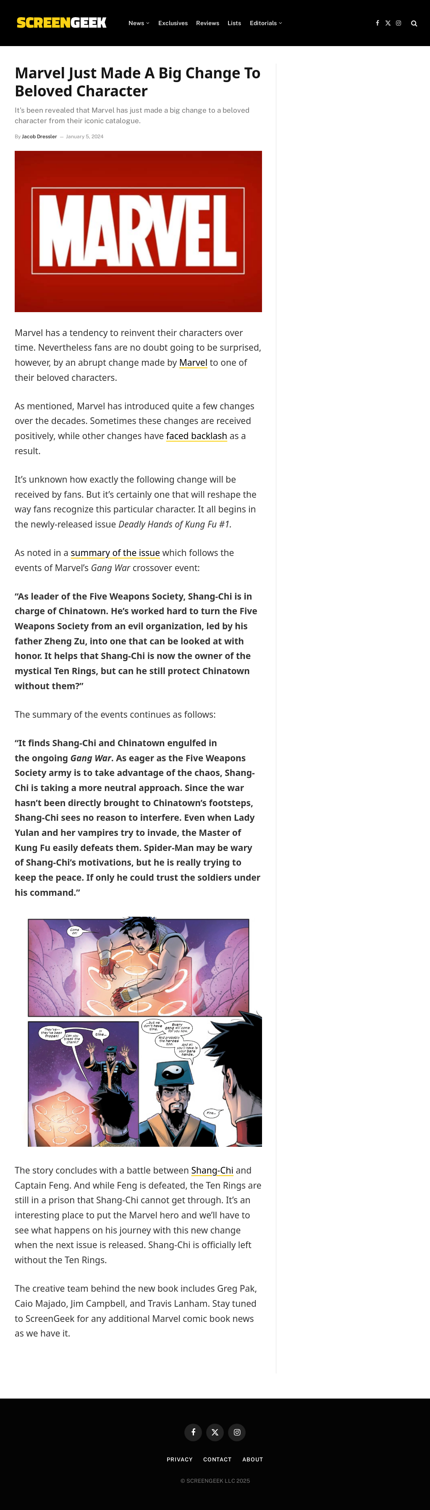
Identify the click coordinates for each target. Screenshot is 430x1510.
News (136, 23)
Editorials (263, 23)
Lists (234, 23)
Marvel (193, 362)
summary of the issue (115, 552)
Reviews (207, 23)
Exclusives (173, 23)
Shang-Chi (212, 1170)
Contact (217, 1459)
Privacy (179, 1459)
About (252, 1459)
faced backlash (197, 436)
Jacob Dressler (39, 137)
